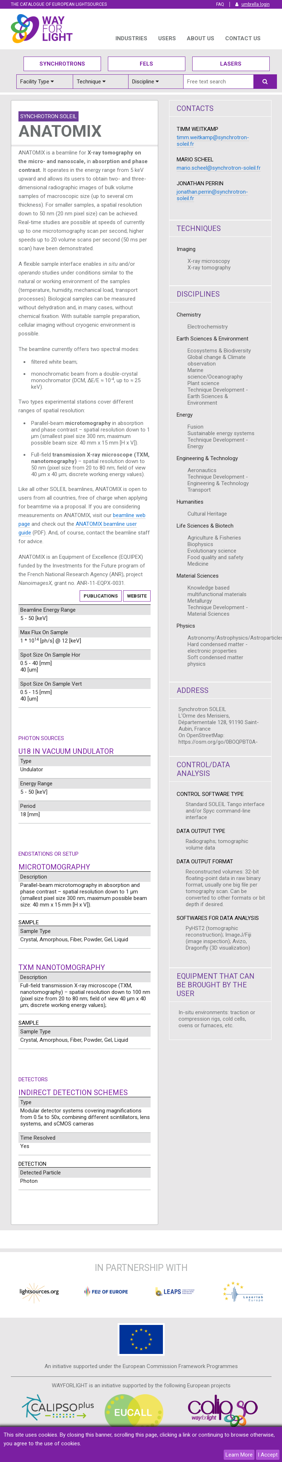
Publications (101, 596)
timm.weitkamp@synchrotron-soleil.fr (213, 140)
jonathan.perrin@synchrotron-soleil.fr (212, 195)
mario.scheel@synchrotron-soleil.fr (219, 168)
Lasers (230, 64)
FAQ (220, 4)
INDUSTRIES (131, 38)
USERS (167, 38)
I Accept (268, 1454)
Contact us (243, 38)
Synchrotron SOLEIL (48, 116)
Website (137, 596)
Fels (146, 64)
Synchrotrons (62, 64)
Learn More (239, 1454)
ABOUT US (200, 38)
